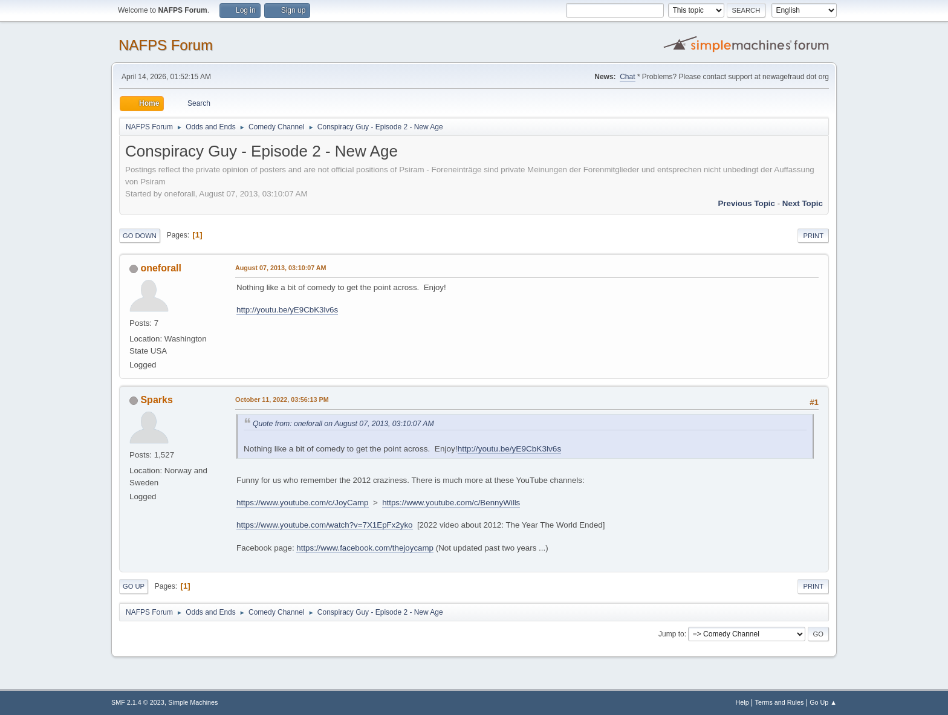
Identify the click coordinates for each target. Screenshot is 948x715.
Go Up (133, 586)
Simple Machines (193, 702)
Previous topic (746, 203)
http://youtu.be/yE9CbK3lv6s (287, 309)
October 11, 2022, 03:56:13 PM (282, 399)
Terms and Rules (779, 702)
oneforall (160, 268)
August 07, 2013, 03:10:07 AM (280, 267)
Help (742, 702)
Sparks (156, 400)
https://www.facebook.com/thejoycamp (364, 547)
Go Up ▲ (823, 702)
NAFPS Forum (165, 45)
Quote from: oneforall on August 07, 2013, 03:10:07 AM (343, 423)
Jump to (671, 634)
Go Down (140, 235)
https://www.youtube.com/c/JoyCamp (302, 502)
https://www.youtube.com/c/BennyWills (451, 502)
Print (813, 235)
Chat (627, 77)
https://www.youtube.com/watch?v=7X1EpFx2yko (324, 524)
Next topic (802, 203)
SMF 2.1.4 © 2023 (137, 702)
